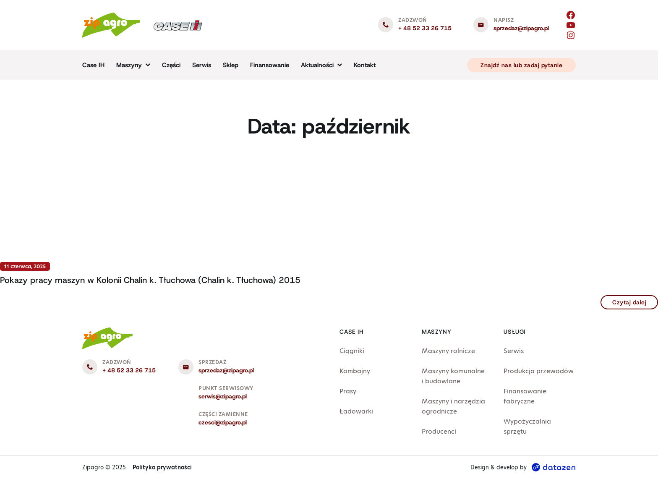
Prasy (347, 391)
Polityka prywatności (162, 467)
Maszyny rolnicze (448, 350)
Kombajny (354, 370)
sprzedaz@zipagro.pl (521, 28)
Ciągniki (351, 350)
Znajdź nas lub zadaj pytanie (521, 65)
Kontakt (365, 65)
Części (171, 65)
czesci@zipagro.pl (222, 422)
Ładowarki (356, 411)
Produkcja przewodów (539, 370)
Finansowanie (269, 65)
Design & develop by (523, 467)
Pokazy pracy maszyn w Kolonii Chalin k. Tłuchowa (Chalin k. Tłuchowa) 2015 (150, 280)
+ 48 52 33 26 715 (425, 28)
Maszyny (129, 65)
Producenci (439, 431)
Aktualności (317, 65)
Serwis (201, 65)
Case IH (93, 65)
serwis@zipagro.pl (222, 396)
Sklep (230, 65)
